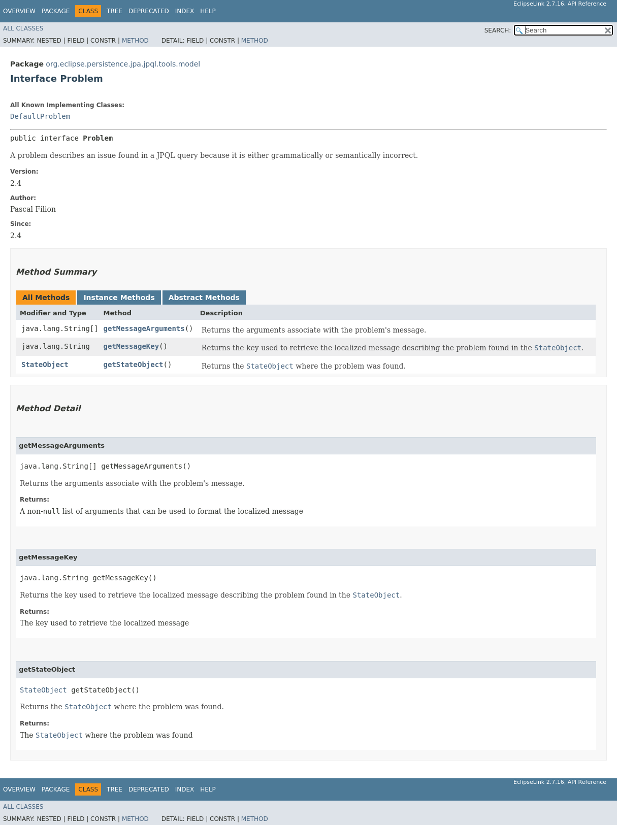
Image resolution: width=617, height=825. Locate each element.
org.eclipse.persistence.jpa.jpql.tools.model (123, 64)
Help (208, 11)
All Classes (23, 28)
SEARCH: (497, 30)
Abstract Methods (204, 297)
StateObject (45, 364)
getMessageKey (131, 346)
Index (184, 11)
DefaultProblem (40, 116)
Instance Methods (118, 297)
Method (135, 40)
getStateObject (134, 364)
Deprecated (148, 11)
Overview (19, 11)
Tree (114, 11)
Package (56, 11)
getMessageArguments (144, 328)
